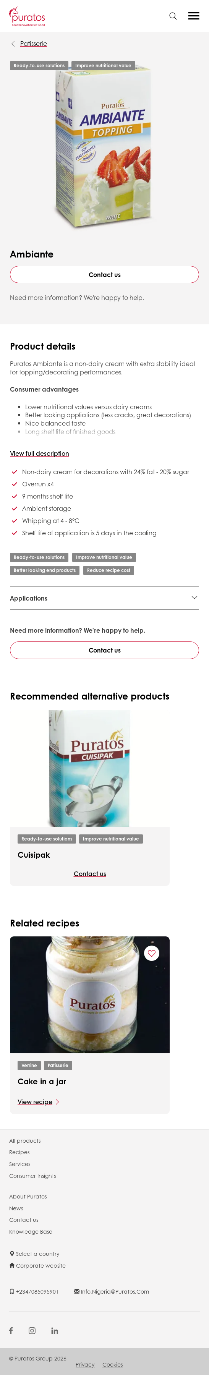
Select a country (34, 1253)
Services (19, 1164)
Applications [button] (28, 598)
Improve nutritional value (103, 65)
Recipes (19, 1152)
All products (25, 1140)
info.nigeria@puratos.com (111, 1291)
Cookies (112, 1364)
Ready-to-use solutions (39, 65)
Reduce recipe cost (108, 570)
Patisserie (33, 43)
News (16, 1208)
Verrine (29, 1065)
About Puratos (28, 1196)
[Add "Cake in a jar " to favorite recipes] (151, 953)
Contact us (105, 274)
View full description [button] (39, 453)
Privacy (85, 1364)
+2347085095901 (34, 1291)
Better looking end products (45, 570)
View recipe (35, 1101)
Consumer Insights (32, 1175)
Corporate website (37, 1265)
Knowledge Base (30, 1231)
